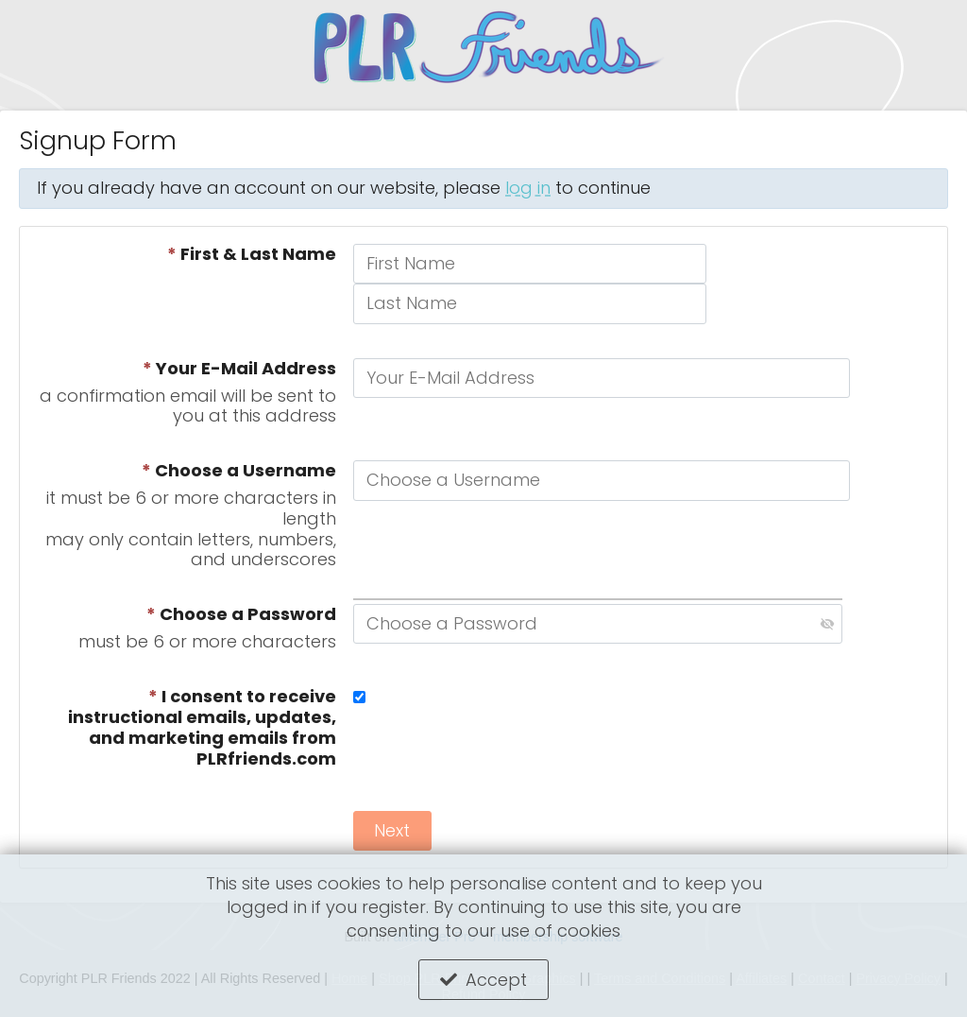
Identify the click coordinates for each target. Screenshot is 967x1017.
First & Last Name (251, 254)
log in (528, 187)
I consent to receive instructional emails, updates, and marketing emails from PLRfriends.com (202, 728)
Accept (496, 979)
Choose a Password (241, 614)
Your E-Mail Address (239, 368)
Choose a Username (239, 470)
